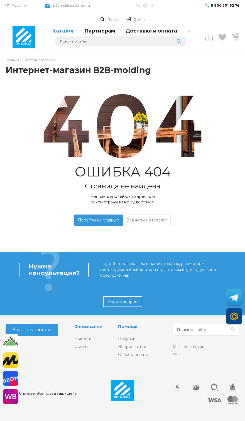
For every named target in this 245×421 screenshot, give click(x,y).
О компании (88, 326)
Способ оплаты (133, 354)
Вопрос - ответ (133, 346)
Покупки (127, 338)
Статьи (81, 346)
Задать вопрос (122, 301)
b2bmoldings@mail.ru (71, 5)
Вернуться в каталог (146, 220)
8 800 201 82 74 (225, 5)
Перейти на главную (98, 220)
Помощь (128, 326)
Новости (83, 338)
